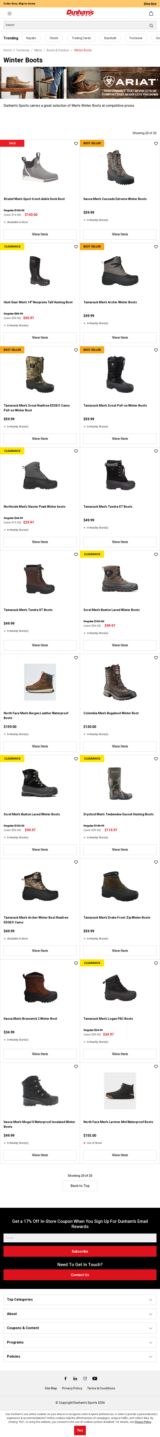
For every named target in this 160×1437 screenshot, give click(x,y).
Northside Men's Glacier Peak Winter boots (34, 506)
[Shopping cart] (151, 13)
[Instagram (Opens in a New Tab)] (85, 1378)
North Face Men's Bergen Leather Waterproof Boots (36, 715)
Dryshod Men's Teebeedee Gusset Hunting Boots (118, 814)
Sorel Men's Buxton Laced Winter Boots (111, 610)
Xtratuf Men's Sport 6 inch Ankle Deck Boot (34, 199)
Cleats (54, 38)
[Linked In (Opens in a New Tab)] (75, 1378)
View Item (40, 234)
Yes (80, 1430)
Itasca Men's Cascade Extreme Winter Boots (115, 199)
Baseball (110, 38)
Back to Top (80, 1186)
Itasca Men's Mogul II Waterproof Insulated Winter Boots (39, 1124)
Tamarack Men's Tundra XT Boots (107, 506)
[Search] (80, 25)
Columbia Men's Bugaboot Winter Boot (111, 713)
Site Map (51, 1388)
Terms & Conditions (101, 1388)
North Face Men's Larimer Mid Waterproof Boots (118, 1122)
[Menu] (9, 13)
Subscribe (80, 1251)
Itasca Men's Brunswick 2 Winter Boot (30, 1018)
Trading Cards (81, 38)
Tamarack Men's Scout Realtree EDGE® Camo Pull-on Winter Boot (37, 408)
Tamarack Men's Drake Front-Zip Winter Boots (116, 917)
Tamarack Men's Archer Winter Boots (110, 302)
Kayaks (31, 38)
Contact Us (80, 1275)
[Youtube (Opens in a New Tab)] (94, 1378)
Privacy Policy (72, 1388)
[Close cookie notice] (156, 1414)
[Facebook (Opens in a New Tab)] (65, 1378)
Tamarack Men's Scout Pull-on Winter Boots (115, 405)
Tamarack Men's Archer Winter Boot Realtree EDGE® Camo (36, 920)
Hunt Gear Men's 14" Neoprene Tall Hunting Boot (38, 302)
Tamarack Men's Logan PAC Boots (108, 1018)
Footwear (136, 38)
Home (7, 50)
